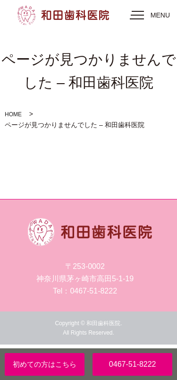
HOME (13, 114)
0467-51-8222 (132, 364)
